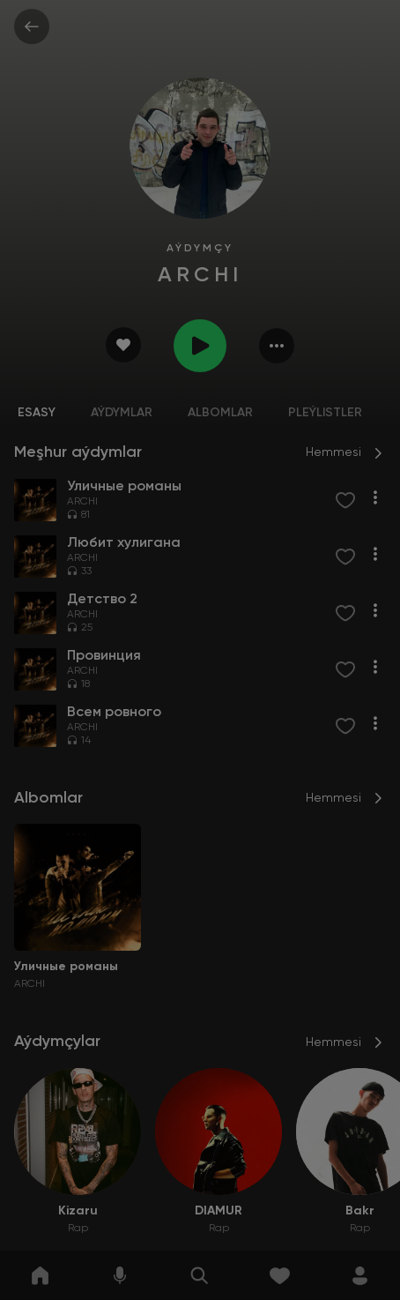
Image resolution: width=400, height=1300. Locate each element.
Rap (78, 1228)
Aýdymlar (121, 413)
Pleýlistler (325, 413)
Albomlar (220, 413)
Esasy (37, 413)
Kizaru (78, 1211)
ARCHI (82, 502)
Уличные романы (66, 966)
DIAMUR (218, 1211)
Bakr (359, 1211)
